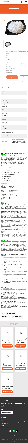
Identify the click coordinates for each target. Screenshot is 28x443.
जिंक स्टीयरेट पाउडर (11, 313)
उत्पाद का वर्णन (20, 82)
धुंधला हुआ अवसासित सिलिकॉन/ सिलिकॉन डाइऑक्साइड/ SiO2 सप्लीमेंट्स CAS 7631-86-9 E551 (7, 364)
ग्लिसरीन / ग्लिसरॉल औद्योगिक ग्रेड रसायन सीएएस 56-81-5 (21, 341)
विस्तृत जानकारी (7, 82)
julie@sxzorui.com (7, 412)
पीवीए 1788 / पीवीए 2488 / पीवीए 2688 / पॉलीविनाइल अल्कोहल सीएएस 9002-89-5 (7, 341)
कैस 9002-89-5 (5, 316)
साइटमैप (17, 436)
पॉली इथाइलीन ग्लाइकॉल (17, 316)
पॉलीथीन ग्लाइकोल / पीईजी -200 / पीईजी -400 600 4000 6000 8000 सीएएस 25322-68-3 (7, 387)
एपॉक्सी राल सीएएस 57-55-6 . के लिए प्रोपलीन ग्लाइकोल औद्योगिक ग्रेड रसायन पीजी (21, 364)
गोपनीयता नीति (12, 436)
